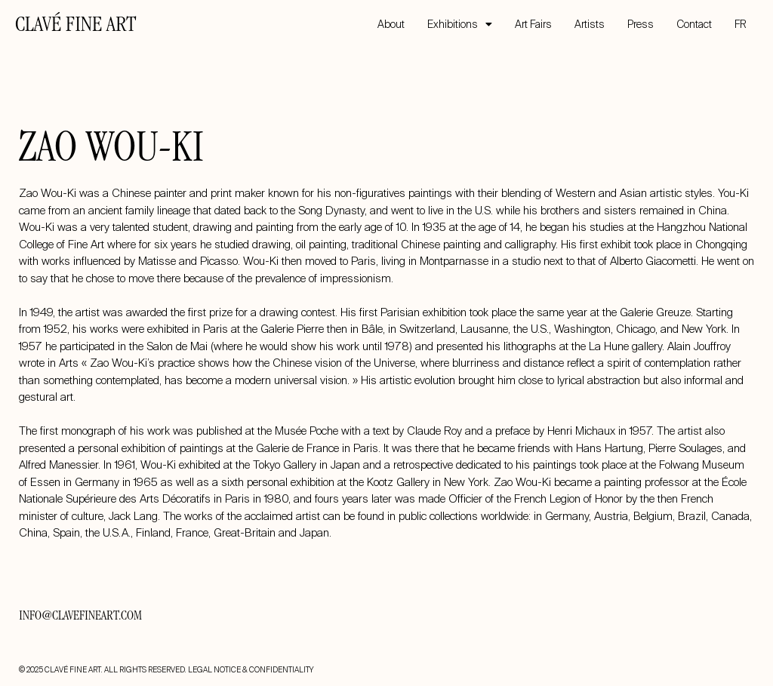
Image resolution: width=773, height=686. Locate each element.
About (391, 24)
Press (640, 24)
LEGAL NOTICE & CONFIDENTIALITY (250, 670)
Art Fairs (533, 24)
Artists (589, 24)
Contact (694, 24)
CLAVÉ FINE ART (75, 26)
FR (741, 24)
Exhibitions (459, 24)
